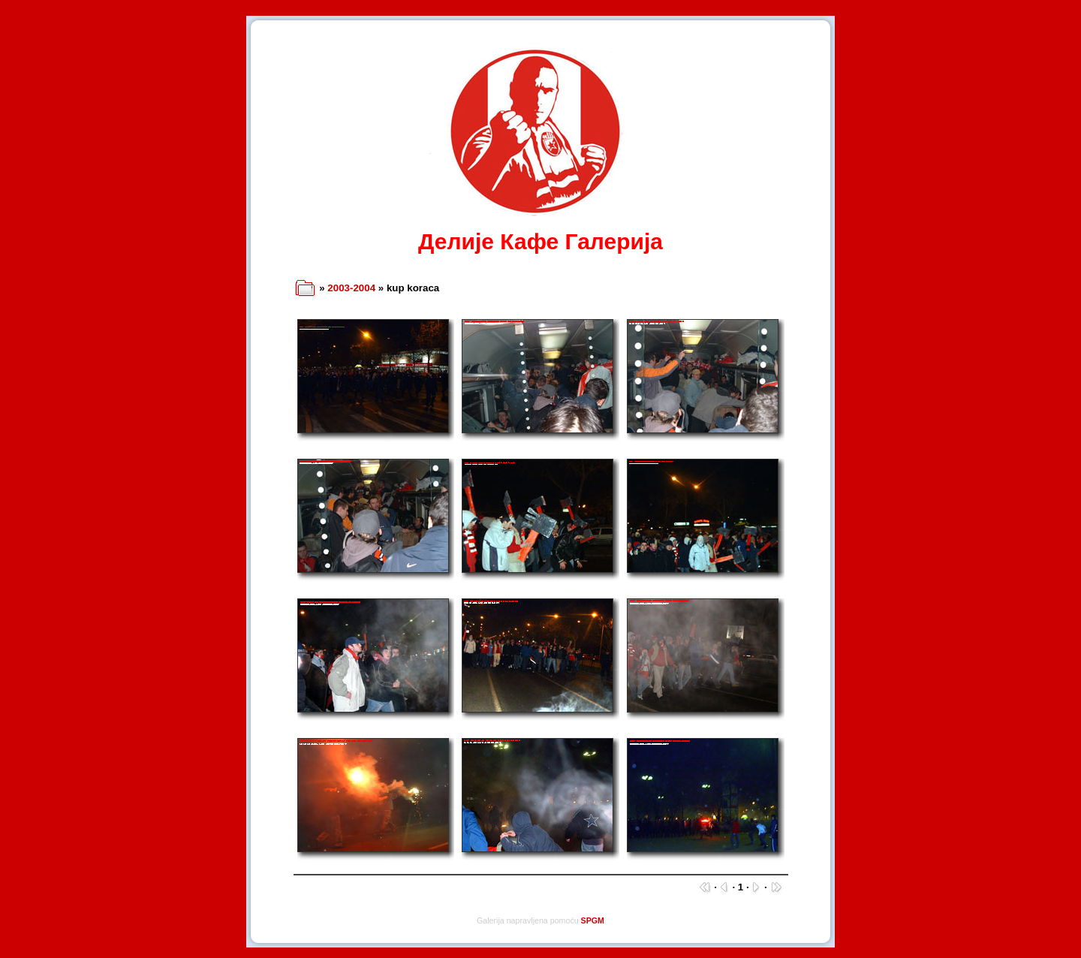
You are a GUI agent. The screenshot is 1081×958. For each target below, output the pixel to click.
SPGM (592, 920)
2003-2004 (351, 288)
